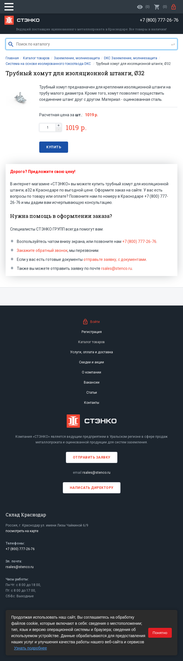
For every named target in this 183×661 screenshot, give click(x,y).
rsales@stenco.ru (116, 268)
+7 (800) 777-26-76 (139, 241)
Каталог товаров (91, 342)
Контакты (91, 403)
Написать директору (91, 488)
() (160, 7)
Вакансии (91, 382)
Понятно (160, 633)
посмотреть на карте (22, 531)
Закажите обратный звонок (42, 250)
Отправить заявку (91, 457)
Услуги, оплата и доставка (91, 352)
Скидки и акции (91, 362)
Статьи (91, 393)
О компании (91, 372)
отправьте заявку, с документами (115, 259)
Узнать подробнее (30, 648)
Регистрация (92, 332)
